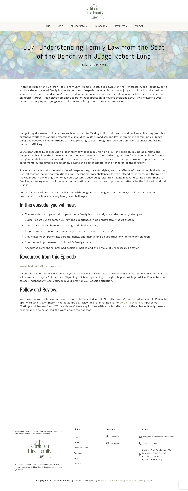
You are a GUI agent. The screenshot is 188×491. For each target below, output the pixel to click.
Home (47, 26)
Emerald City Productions (111, 480)
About (60, 26)
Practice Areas (78, 26)
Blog (76, 458)
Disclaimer (130, 480)
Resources (120, 26)
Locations (100, 26)
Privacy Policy (145, 480)
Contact (139, 26)
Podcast (78, 453)
